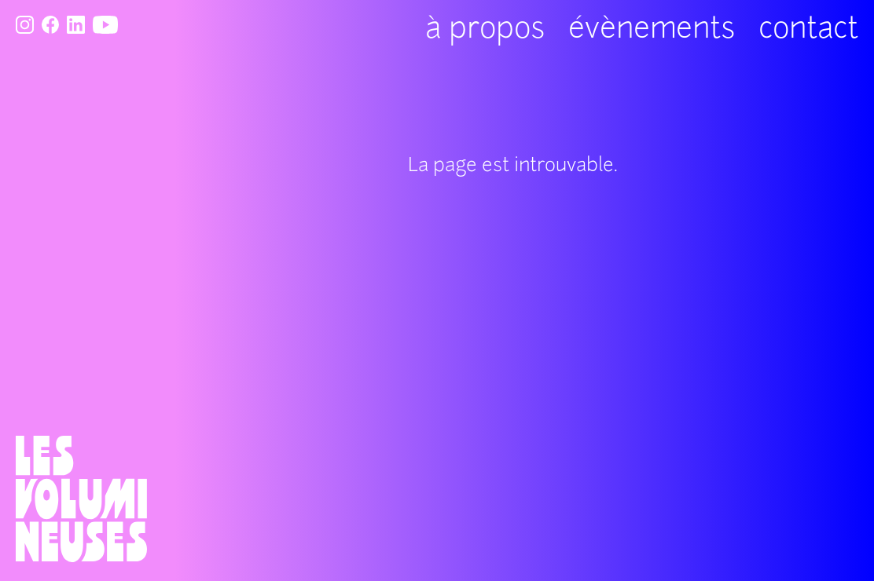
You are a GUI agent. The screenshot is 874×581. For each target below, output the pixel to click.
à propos (485, 30)
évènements (651, 30)
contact (808, 30)
